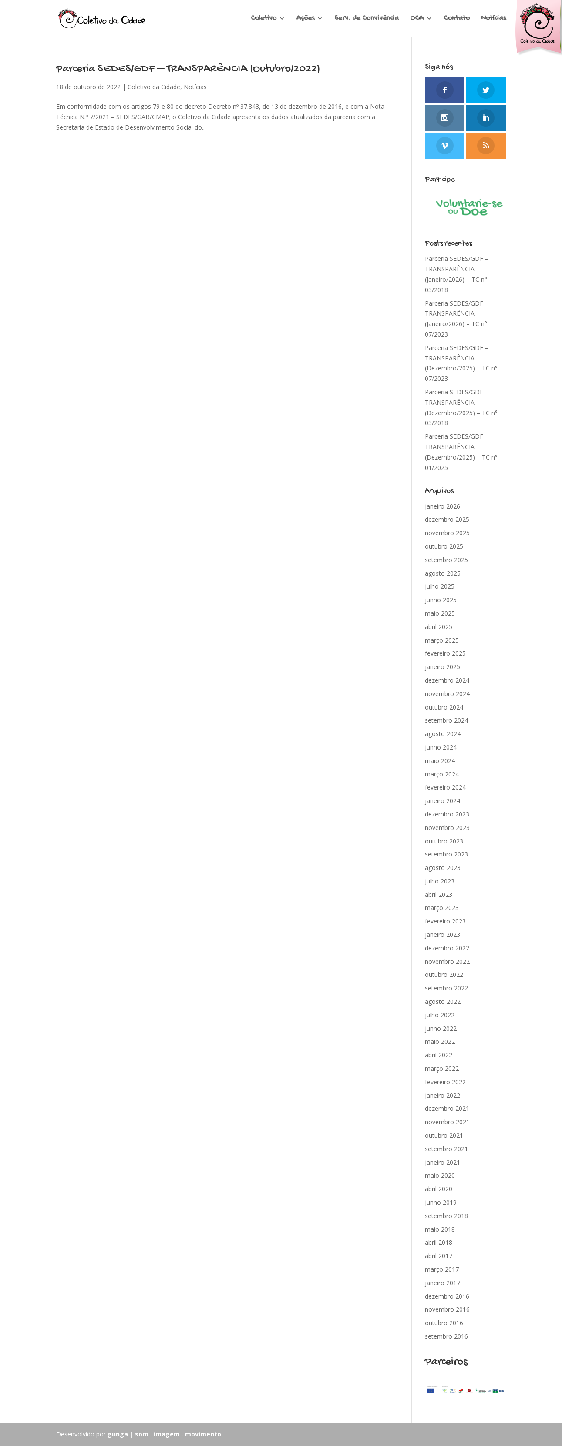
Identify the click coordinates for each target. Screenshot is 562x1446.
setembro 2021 (446, 1149)
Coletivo (263, 19)
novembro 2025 (447, 533)
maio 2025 (440, 613)
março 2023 (442, 907)
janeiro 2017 (442, 1283)
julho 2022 (439, 1015)
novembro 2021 (447, 1122)
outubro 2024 (444, 707)
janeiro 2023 (442, 934)
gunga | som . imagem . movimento (164, 1434)
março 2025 (442, 640)
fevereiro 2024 (445, 787)
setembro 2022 (446, 988)
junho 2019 (441, 1202)
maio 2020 (440, 1175)
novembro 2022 (447, 961)
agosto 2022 (443, 1001)
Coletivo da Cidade (154, 87)
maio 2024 (440, 760)
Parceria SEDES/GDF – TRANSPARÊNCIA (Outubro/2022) (188, 69)
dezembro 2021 (447, 1108)
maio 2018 (440, 1229)
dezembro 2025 (447, 519)
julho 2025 (439, 586)
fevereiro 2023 (445, 921)
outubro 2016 (444, 1323)
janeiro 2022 (442, 1095)
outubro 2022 (444, 974)
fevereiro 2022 (445, 1082)
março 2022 (442, 1068)
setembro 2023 (446, 854)
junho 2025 (441, 600)
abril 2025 (438, 627)
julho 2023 (439, 881)
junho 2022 (441, 1028)
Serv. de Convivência (366, 19)
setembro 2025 (446, 560)
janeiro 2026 (442, 506)
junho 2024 (441, 747)
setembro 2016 (446, 1336)
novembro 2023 (447, 827)
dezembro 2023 (447, 814)
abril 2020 (438, 1189)
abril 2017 (438, 1256)
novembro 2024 (447, 694)
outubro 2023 (444, 841)
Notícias (493, 19)
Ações (305, 19)
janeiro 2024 (442, 800)
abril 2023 (438, 894)
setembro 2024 (446, 720)
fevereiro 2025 (445, 653)
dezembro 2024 (447, 680)
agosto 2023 (443, 867)
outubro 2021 (444, 1135)
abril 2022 (438, 1055)
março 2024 (442, 774)
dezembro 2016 (447, 1296)
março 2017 (442, 1269)
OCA (417, 19)
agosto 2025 (443, 573)
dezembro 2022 (447, 948)
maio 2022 (440, 1041)
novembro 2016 (447, 1309)
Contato (457, 19)
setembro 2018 (446, 1216)
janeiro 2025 (442, 667)
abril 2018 (438, 1242)
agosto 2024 (443, 734)
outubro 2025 (444, 546)
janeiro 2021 (442, 1162)
